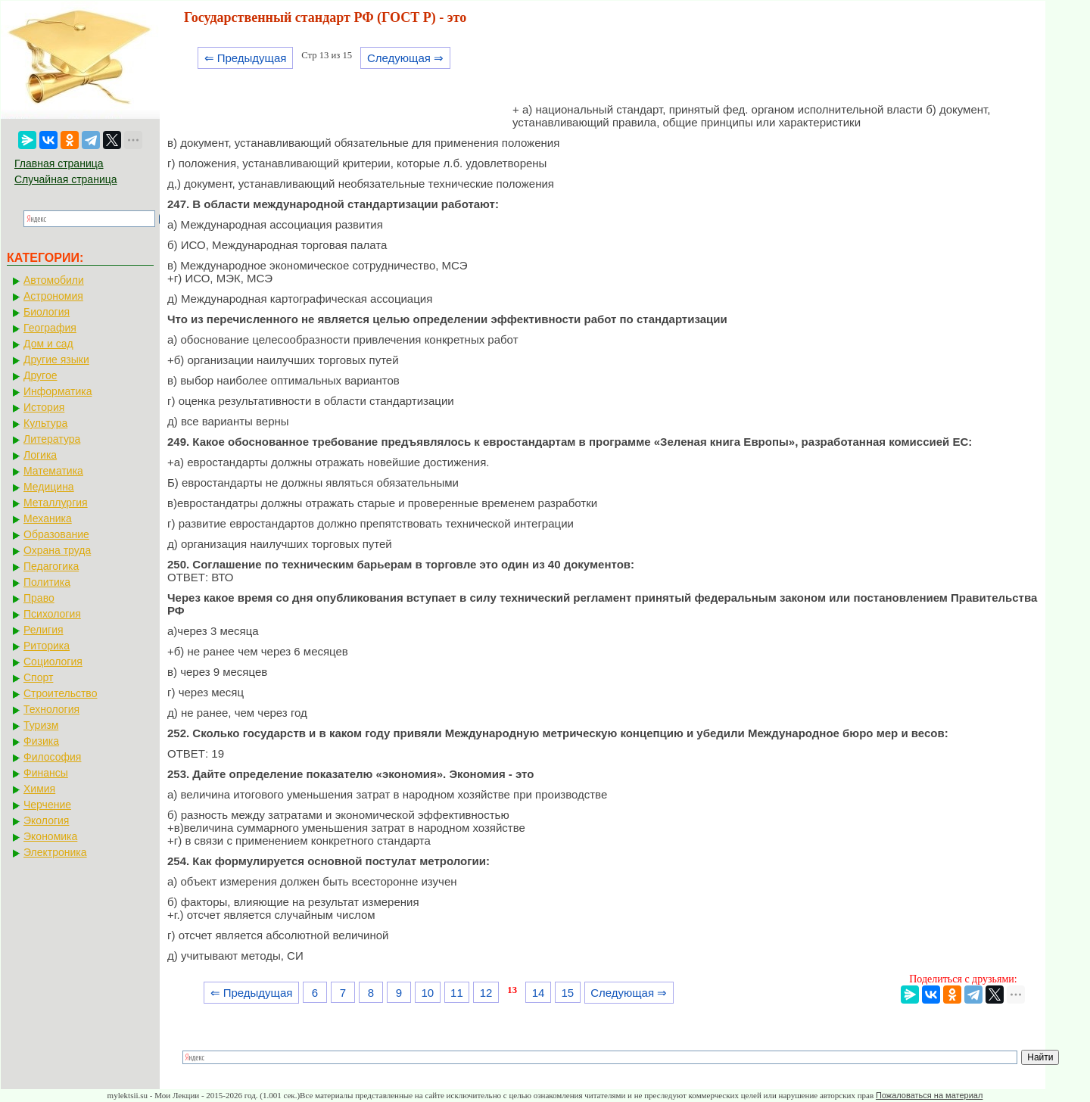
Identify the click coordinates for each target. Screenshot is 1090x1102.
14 (538, 992)
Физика (41, 741)
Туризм (40, 725)
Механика (47, 518)
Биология (46, 312)
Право (38, 598)
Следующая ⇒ (405, 57)
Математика (53, 471)
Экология (46, 820)
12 (486, 992)
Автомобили (53, 280)
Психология (52, 614)
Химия (39, 789)
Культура (45, 423)
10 (427, 992)
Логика (40, 455)
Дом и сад (48, 344)
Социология (53, 661)
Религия (43, 630)
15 (567, 992)
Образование (56, 534)
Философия (52, 757)
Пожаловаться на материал (929, 1095)
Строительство (60, 693)
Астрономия (53, 296)
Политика (46, 582)
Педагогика (51, 566)
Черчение (47, 804)
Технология (51, 709)
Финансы (45, 773)
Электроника (55, 852)
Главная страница (59, 163)
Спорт (38, 677)
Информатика (57, 391)
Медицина (48, 487)
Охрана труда (57, 550)
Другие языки (56, 359)
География (49, 328)
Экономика (50, 836)
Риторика (46, 646)
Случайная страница (65, 179)
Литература (51, 439)
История (43, 407)
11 (456, 992)
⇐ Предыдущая (245, 57)
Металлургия (55, 503)
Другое (40, 375)
